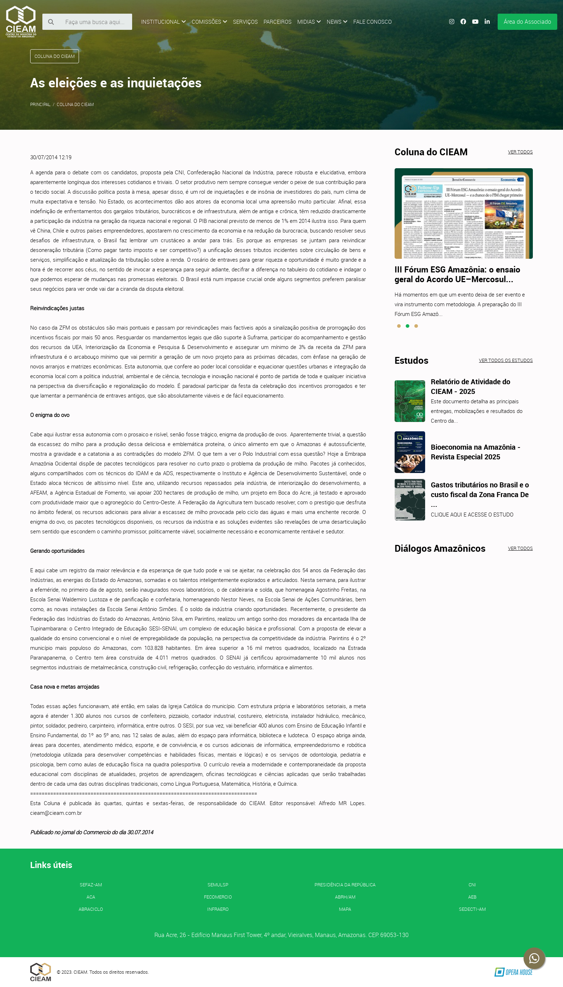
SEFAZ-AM (91, 884)
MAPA (345, 909)
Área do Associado (527, 22)
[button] (399, 326)
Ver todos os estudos (506, 360)
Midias (309, 21)
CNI (472, 884)
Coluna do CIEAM (75, 104)
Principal (40, 104)
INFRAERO (218, 909)
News (337, 21)
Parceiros (278, 21)
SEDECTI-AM (472, 909)
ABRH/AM (345, 897)
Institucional (163, 21)
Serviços (245, 21)
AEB (472, 897)
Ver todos (520, 151)
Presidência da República (345, 884)
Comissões (209, 21)
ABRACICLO (91, 909)
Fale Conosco (372, 21)
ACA (91, 897)
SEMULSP (218, 884)
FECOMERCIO (218, 897)
